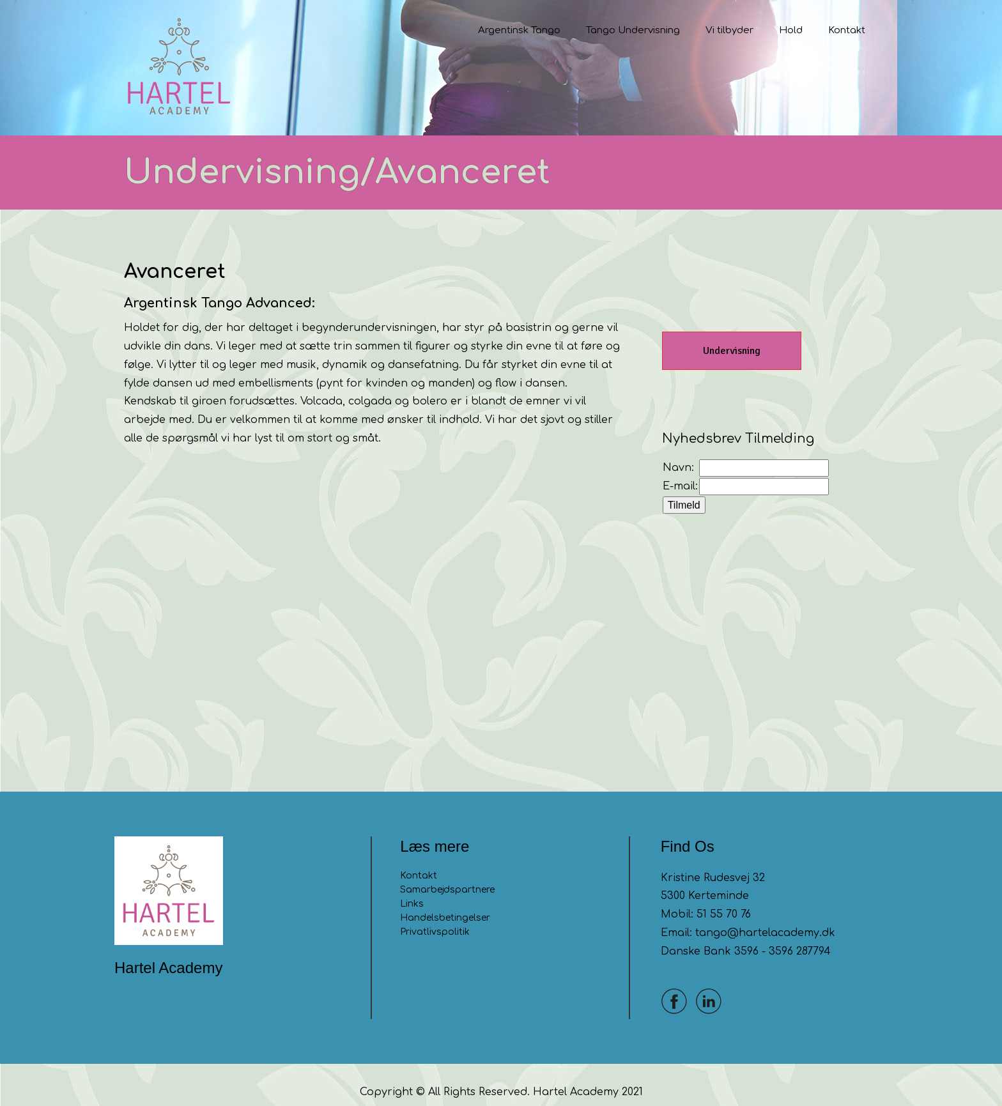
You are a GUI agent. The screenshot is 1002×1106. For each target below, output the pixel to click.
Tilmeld (684, 491)
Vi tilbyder (729, 30)
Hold (791, 30)
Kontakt (846, 30)
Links (412, 889)
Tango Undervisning (633, 30)
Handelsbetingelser (445, 903)
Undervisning (731, 336)
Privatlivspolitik (435, 917)
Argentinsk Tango (519, 30)
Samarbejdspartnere (447, 875)
